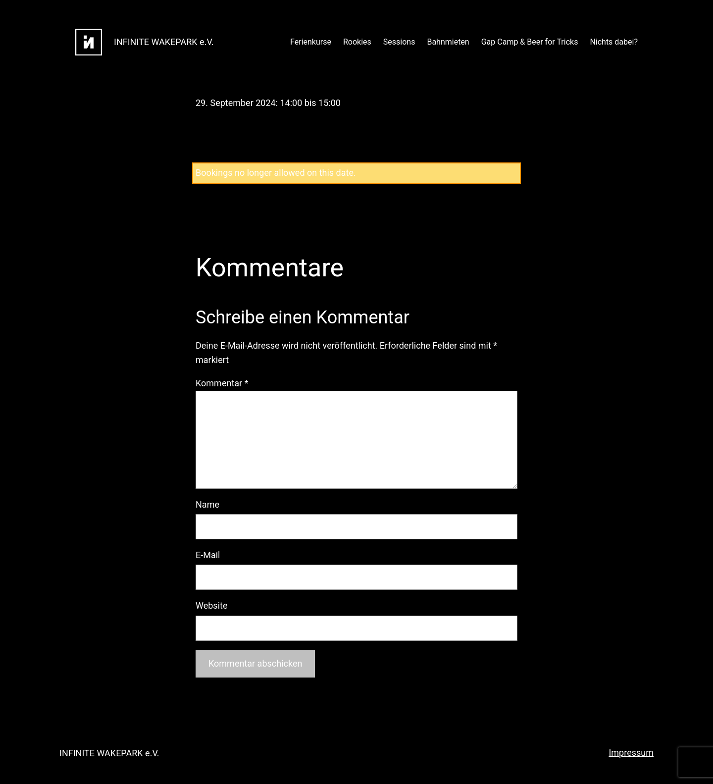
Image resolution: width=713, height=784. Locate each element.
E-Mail (208, 555)
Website (211, 605)
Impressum (631, 752)
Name (207, 504)
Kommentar (222, 383)
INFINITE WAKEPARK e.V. (164, 42)
